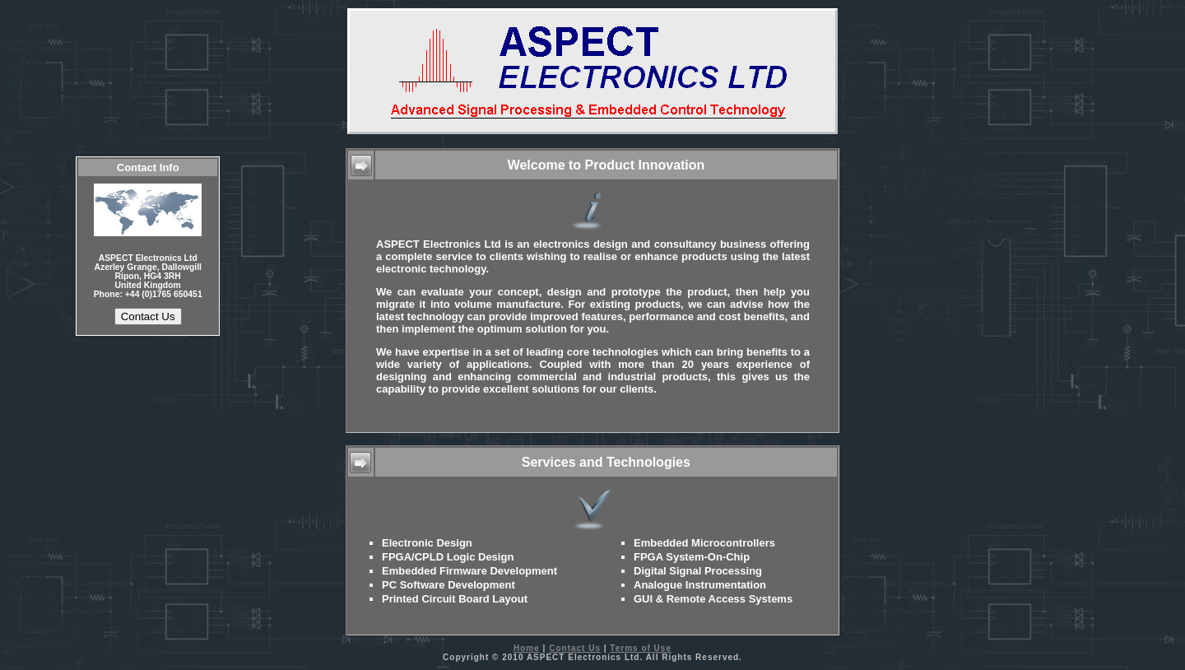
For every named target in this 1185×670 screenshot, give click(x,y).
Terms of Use (641, 648)
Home (527, 648)
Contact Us (575, 648)
